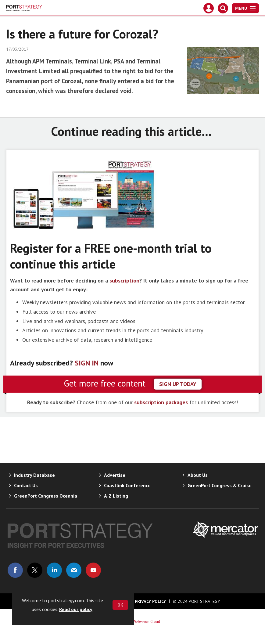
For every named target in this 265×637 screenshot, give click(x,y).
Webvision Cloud (146, 621)
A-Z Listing (116, 496)
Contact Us (26, 485)
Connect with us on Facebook (15, 570)
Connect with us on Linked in (54, 570)
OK (120, 605)
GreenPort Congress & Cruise (220, 485)
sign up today (177, 383)
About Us (198, 475)
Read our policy (75, 609)
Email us (74, 570)
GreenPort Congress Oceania (45, 496)
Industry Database (34, 475)
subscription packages (161, 402)
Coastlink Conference (127, 485)
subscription (124, 280)
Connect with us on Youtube (93, 570)
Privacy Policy (150, 601)
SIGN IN (86, 363)
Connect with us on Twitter (35, 570)
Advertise (114, 475)
